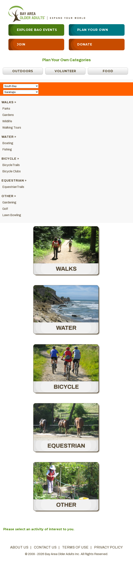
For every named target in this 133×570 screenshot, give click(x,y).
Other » (9, 196)
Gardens (8, 114)
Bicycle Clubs (11, 171)
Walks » (9, 102)
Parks (6, 108)
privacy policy (108, 547)
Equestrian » (14, 180)
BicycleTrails (11, 165)
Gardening (9, 202)
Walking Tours (11, 127)
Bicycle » (10, 158)
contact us (45, 547)
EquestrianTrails (13, 186)
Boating (7, 143)
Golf (5, 208)
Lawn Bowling (11, 215)
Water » (9, 136)
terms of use (75, 547)
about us (19, 547)
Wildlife (7, 121)
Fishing (7, 149)
